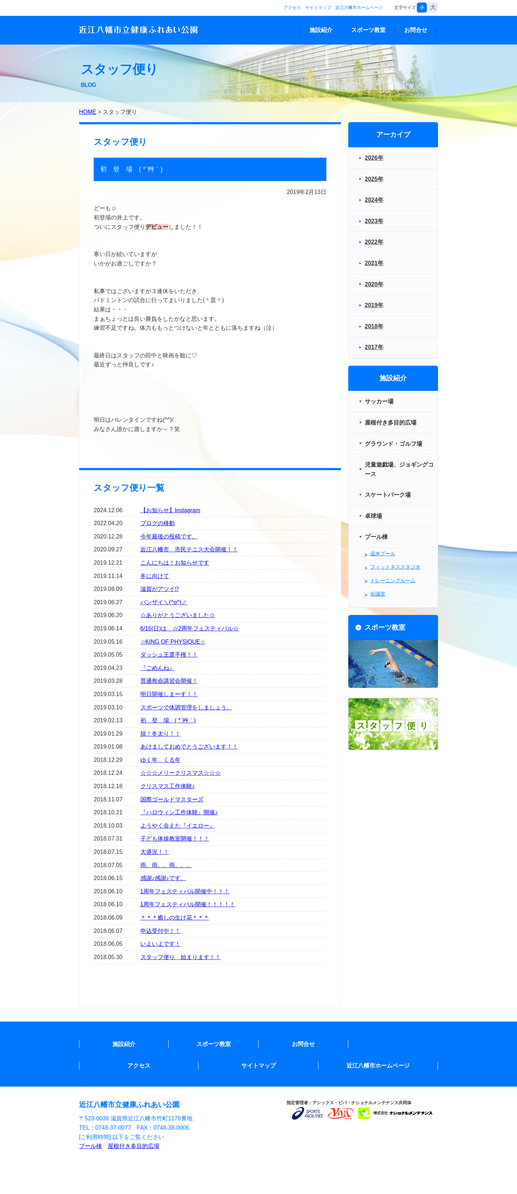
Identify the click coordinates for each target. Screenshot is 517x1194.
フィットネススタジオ (395, 567)
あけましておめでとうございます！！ (189, 747)
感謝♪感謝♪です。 (163, 878)
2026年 (374, 158)
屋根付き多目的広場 (133, 1146)
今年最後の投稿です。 (169, 536)
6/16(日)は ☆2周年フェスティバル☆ (189, 628)
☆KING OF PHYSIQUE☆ (172, 642)
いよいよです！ (160, 944)
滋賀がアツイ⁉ (159, 589)
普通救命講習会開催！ (169, 681)
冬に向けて (154, 576)
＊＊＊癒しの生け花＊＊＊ (174, 918)
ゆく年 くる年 (160, 760)
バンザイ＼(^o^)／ (163, 602)
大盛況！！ (154, 852)
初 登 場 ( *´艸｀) (168, 720)
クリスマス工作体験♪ (167, 786)
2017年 (374, 347)
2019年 (374, 305)
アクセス (292, 7)
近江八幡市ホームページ (359, 7)
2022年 (374, 242)
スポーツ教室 (368, 30)
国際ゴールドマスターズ (172, 799)
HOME (87, 112)
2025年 (374, 179)
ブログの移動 (157, 523)
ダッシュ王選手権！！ (169, 655)
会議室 (377, 594)
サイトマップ (318, 7)
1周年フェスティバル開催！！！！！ (188, 904)
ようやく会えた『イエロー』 (177, 826)
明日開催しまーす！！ (169, 694)
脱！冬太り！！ (160, 734)
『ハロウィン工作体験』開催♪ (179, 812)
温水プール (382, 553)
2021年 (374, 263)
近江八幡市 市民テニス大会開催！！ (189, 549)
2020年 (374, 284)
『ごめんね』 (157, 668)
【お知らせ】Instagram (170, 510)
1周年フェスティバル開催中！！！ (185, 891)
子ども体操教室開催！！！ (174, 839)
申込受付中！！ (160, 931)
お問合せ (415, 30)
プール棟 (90, 1146)
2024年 (374, 200)
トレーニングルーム (392, 580)
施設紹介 (320, 30)
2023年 (374, 221)
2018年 (374, 326)
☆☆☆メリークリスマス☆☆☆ (180, 773)
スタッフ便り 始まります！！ (180, 957)
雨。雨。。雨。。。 (166, 865)
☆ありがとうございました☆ (177, 615)
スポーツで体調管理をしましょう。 (186, 707)
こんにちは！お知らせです (174, 563)
